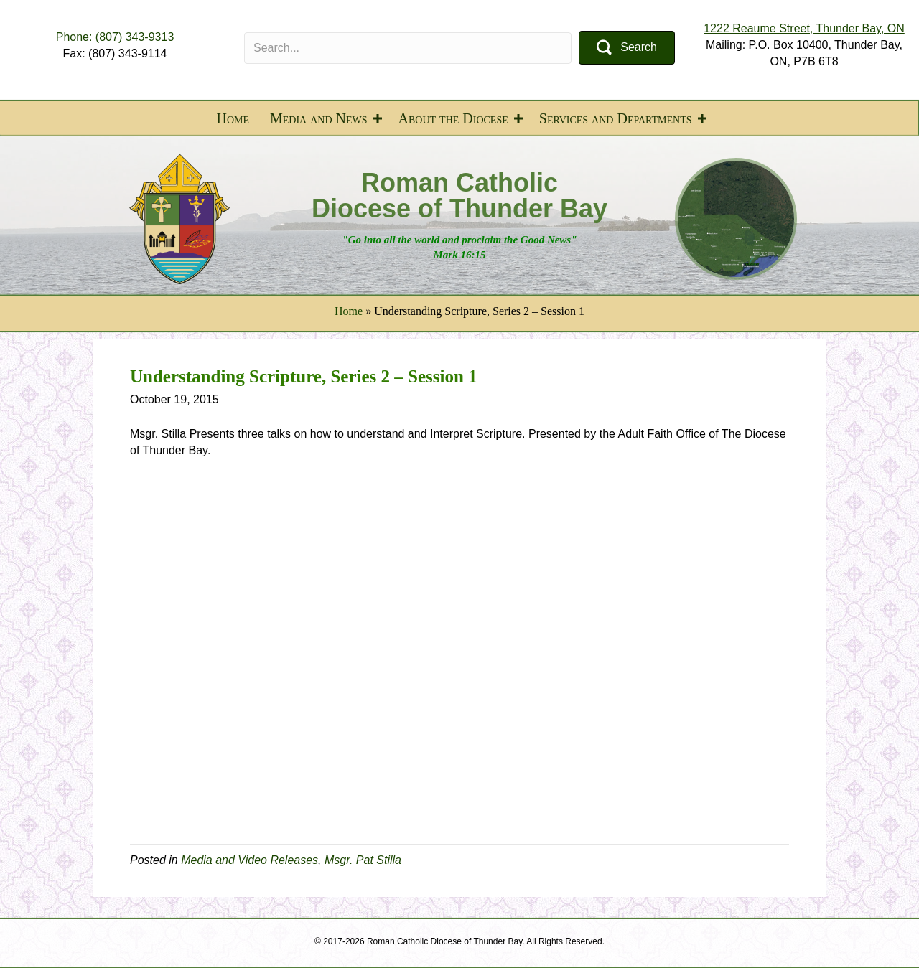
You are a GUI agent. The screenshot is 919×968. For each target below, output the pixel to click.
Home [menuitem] (232, 118)
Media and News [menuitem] (319, 118)
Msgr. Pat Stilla (363, 860)
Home (349, 311)
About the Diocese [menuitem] (453, 118)
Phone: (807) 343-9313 (115, 37)
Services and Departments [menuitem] (615, 118)
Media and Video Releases (249, 860)
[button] (627, 48)
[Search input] (408, 48)
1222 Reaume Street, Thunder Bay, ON (804, 28)
